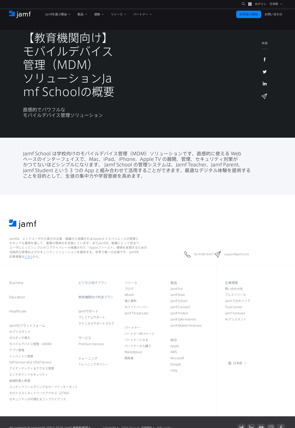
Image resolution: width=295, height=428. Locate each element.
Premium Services (91, 344)
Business (17, 282)
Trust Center (233, 307)
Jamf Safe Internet (183, 319)
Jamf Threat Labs (137, 313)
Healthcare (19, 311)
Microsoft (177, 358)
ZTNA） (40, 393)
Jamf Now (177, 294)
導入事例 (130, 300)
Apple (174, 346)
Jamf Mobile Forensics (186, 325)
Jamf (29, 325)
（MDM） (31, 344)
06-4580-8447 (193, 254)
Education (18, 297)
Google (175, 364)
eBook (129, 294)
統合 (174, 340)
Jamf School (178, 300)
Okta (173, 370)
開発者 (129, 358)
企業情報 (232, 282)
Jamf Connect (180, 307)
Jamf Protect (179, 313)
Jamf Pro (176, 288)
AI (20, 331)
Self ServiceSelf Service (30, 362)
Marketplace (133, 352)
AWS (173, 352)
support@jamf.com (236, 254)
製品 (174, 282)
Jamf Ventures (235, 313)
